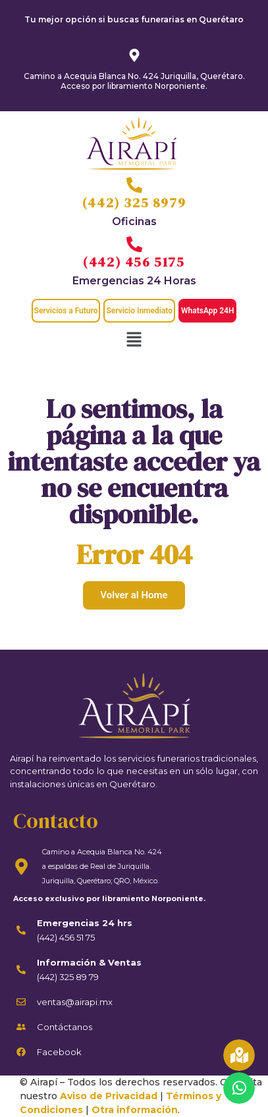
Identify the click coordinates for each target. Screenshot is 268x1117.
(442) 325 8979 (134, 203)
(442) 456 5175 (133, 262)
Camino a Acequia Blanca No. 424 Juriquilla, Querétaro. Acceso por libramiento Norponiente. (134, 80)
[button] (134, 340)
